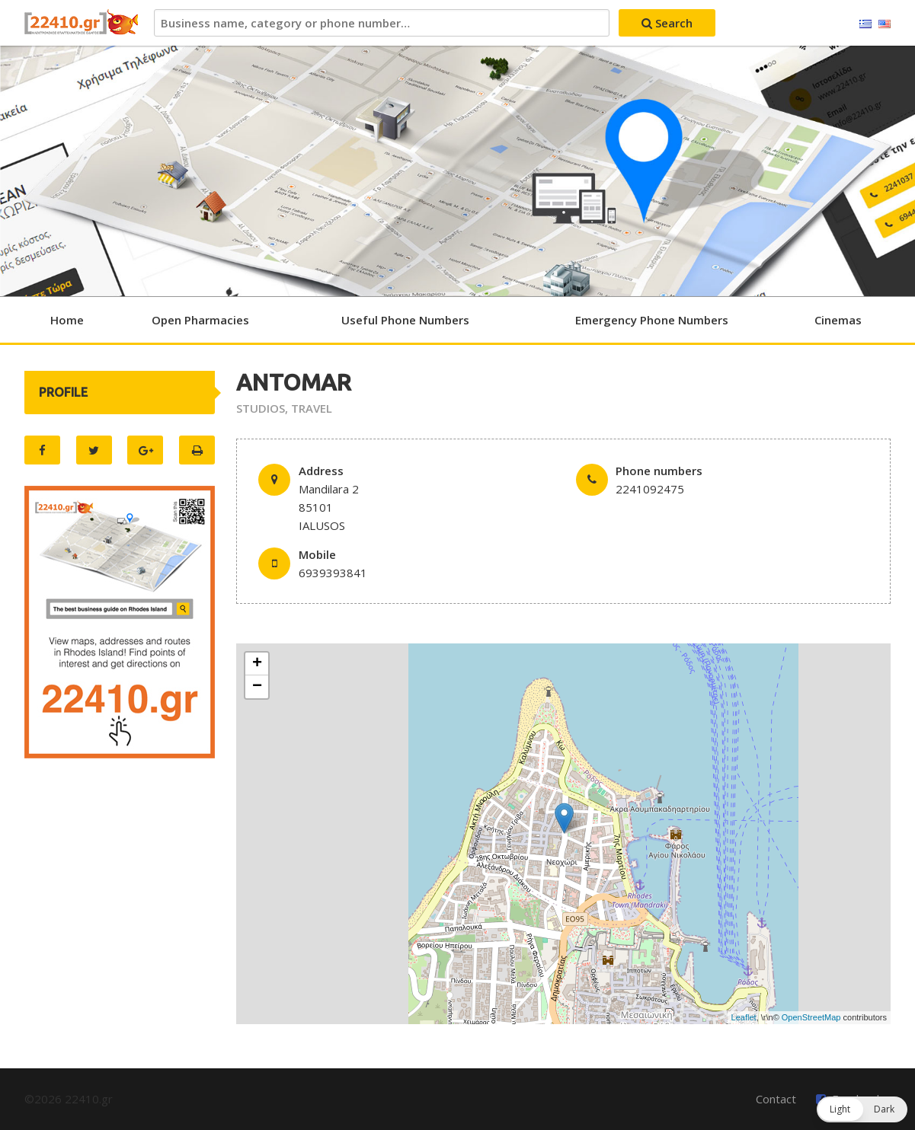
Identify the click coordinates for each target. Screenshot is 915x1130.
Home (67, 319)
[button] (862, 1109)
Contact (776, 1098)
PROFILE (63, 392)
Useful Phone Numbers (405, 319)
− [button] (257, 686)
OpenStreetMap (811, 1017)
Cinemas (838, 319)
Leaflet (744, 1017)
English (884, 24)
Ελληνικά (865, 24)
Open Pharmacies (200, 319)
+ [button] (257, 664)
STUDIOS (260, 408)
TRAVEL (311, 408)
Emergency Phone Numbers (651, 319)
